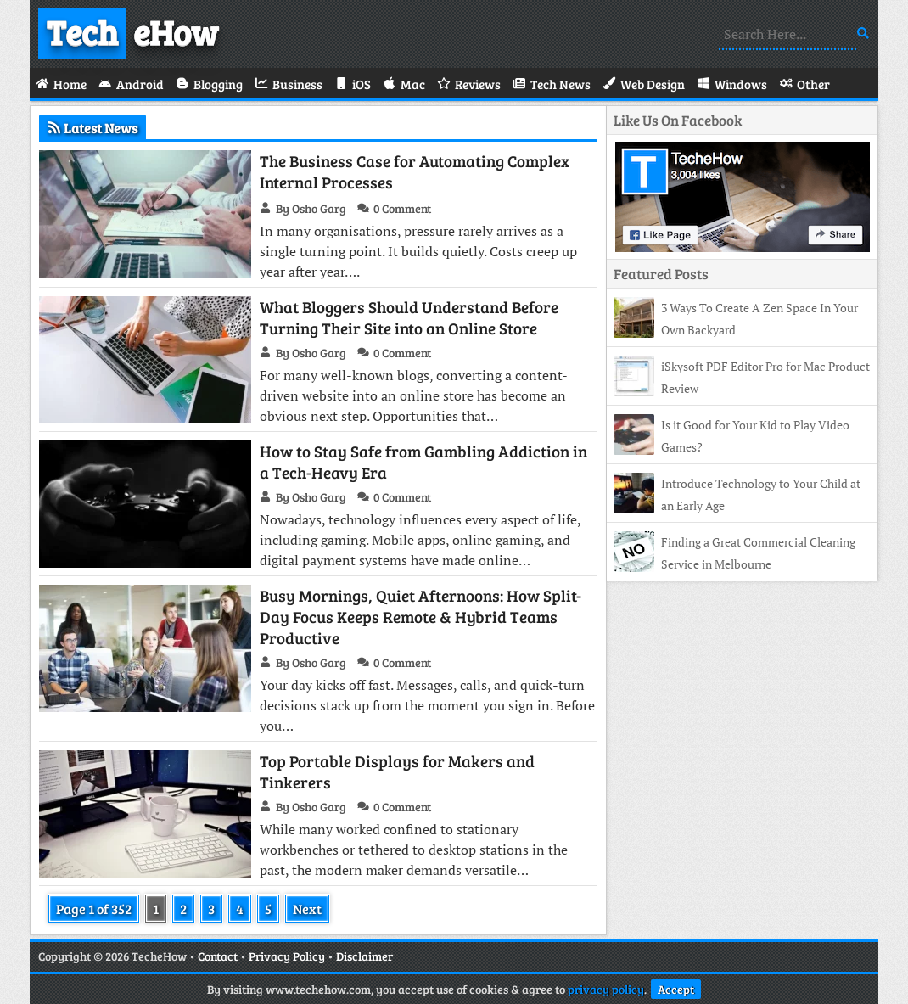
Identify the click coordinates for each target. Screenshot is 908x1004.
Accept (676, 989)
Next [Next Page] (307, 908)
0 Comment (402, 208)
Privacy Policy (287, 956)
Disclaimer (364, 956)
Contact (218, 956)
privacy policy (606, 989)
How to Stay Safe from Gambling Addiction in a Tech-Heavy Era (423, 461)
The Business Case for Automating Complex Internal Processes (414, 171)
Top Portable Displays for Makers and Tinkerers (397, 771)
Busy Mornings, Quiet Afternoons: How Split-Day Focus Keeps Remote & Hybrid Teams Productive (420, 616)
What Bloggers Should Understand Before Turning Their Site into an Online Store (409, 317)
